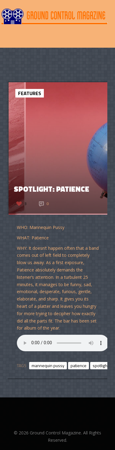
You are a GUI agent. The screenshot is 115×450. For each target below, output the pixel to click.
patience (78, 365)
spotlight (101, 365)
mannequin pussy (48, 365)
